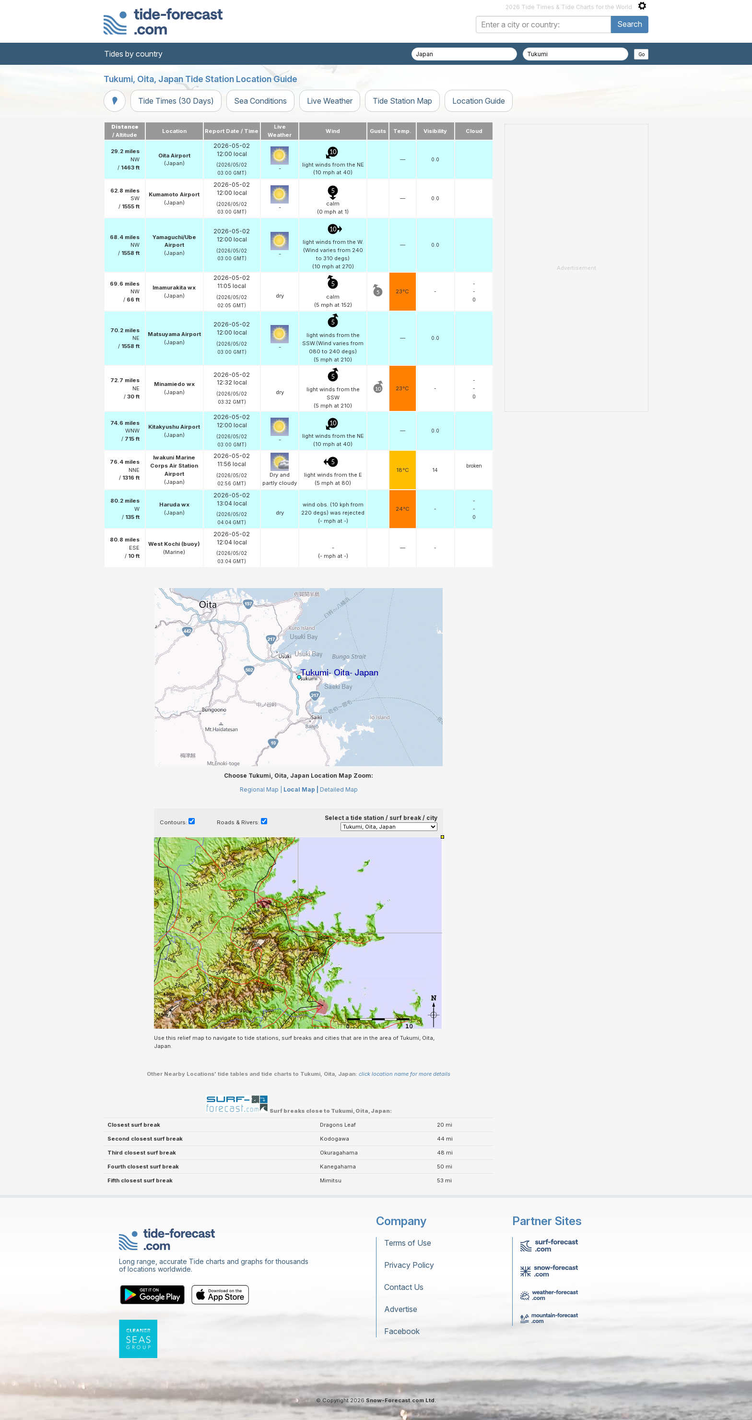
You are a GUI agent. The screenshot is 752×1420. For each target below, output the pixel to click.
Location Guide (478, 101)
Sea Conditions (260, 101)
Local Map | (300, 789)
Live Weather (329, 101)
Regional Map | (261, 789)
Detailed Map (339, 789)
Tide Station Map (402, 101)
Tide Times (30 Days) (176, 101)
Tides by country (133, 54)
